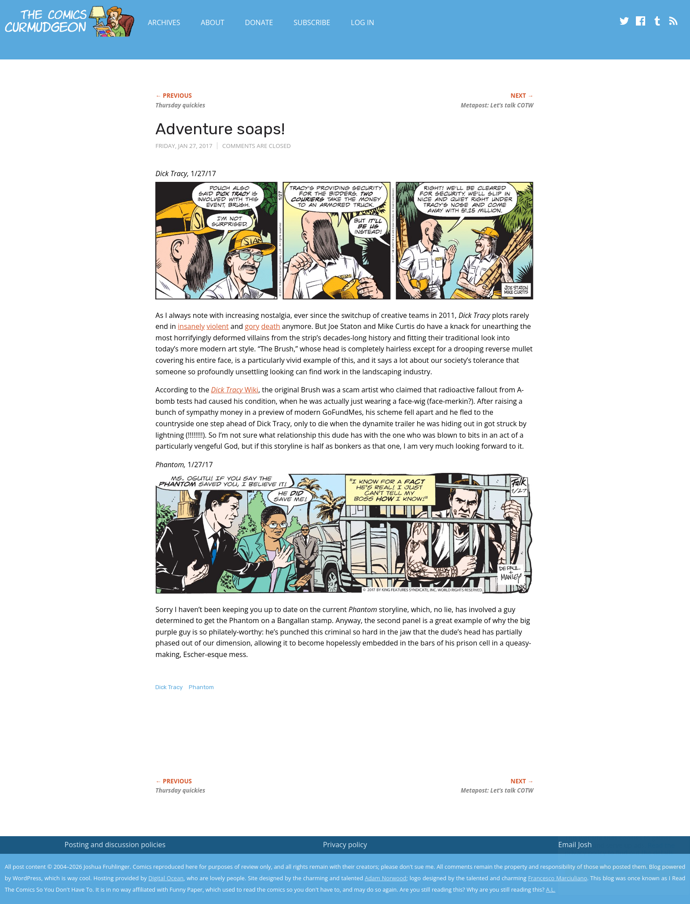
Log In (362, 22)
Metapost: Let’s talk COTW (497, 105)
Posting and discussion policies (115, 844)
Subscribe (312, 22)
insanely (191, 326)
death (270, 326)
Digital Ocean (166, 878)
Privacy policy (345, 844)
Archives (164, 22)
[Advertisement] (315, 744)
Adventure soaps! (220, 128)
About (212, 22)
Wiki (234, 390)
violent (217, 326)
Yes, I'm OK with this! (615, 871)
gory (252, 326)
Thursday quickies (180, 105)
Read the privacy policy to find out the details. (611, 849)
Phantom (201, 687)
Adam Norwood (385, 878)
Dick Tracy (169, 687)
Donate (259, 22)
